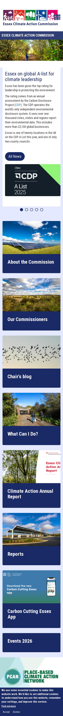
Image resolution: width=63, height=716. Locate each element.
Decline (16, 712)
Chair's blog (20, 376)
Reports (16, 554)
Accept (6, 712)
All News (14, 156)
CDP (18, 105)
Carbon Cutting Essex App (29, 614)
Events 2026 (20, 641)
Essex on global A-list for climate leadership (29, 76)
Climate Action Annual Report (30, 494)
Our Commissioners (28, 319)
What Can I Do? (23, 434)
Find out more (9, 706)
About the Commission (31, 262)
